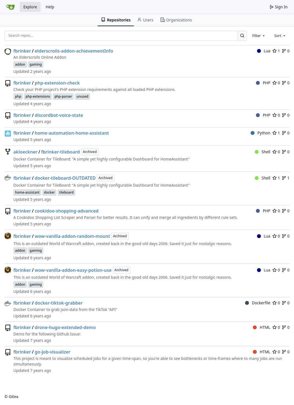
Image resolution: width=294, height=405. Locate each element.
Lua (263, 50)
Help (50, 6)
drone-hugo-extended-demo (65, 327)
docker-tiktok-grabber (59, 303)
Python (260, 132)
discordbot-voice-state (59, 115)
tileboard (66, 192)
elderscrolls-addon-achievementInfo (74, 51)
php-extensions (38, 96)
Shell (262, 151)
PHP (263, 82)
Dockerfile (257, 302)
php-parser (63, 96)
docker (49, 192)
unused (82, 96)
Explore (30, 6)
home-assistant (27, 192)
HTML (261, 327)
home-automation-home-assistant (72, 133)
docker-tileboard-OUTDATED (65, 178)
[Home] (10, 7)
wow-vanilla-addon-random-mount (72, 236)
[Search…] (242, 36)
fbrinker (22, 51)
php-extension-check (57, 83)
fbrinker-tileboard (60, 152)
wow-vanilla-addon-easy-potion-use (73, 270)
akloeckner (25, 152)
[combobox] (259, 35)
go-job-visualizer (52, 352)
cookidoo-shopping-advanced (67, 211)
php (18, 96)
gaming (35, 64)
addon (20, 64)
